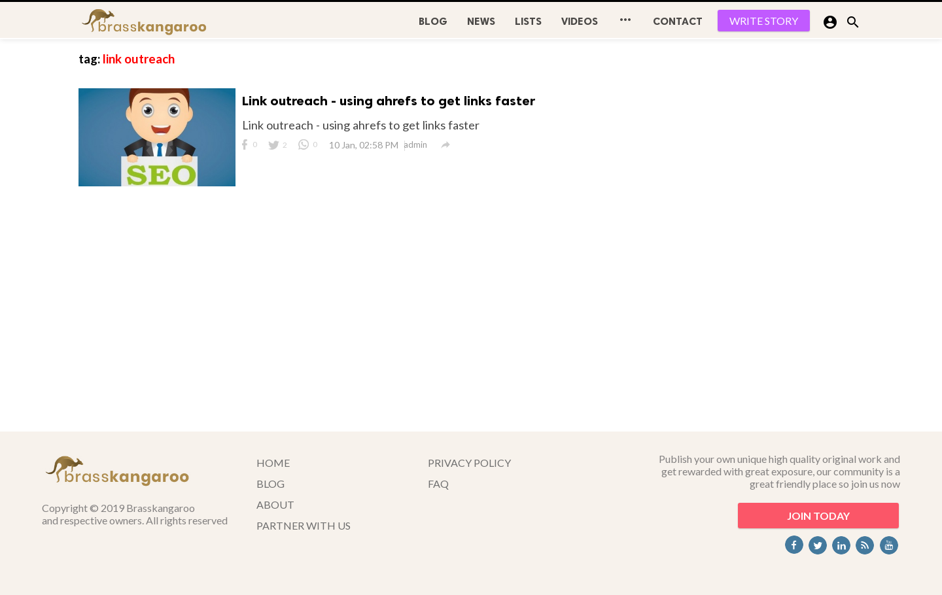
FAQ (438, 483)
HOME (273, 462)
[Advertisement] (765, 235)
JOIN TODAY (818, 515)
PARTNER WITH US (303, 525)
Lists (528, 21)
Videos (579, 21)
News (481, 21)
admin (415, 144)
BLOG (433, 21)
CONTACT (678, 21)
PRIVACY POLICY (469, 462)
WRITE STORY (763, 20)
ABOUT (275, 504)
